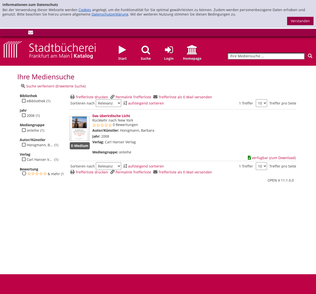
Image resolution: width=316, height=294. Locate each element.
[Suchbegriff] (266, 56)
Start (122, 58)
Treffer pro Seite (282, 103)
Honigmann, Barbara (40, 145)
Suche (146, 58)
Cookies (85, 9)
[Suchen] (310, 56)
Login (169, 58)
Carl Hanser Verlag (40, 159)
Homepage (192, 58)
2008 (31, 115)
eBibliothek (36, 101)
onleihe (33, 130)
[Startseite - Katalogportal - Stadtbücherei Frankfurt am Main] (50, 49)
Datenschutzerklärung (110, 14)
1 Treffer (246, 103)
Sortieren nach (82, 103)
